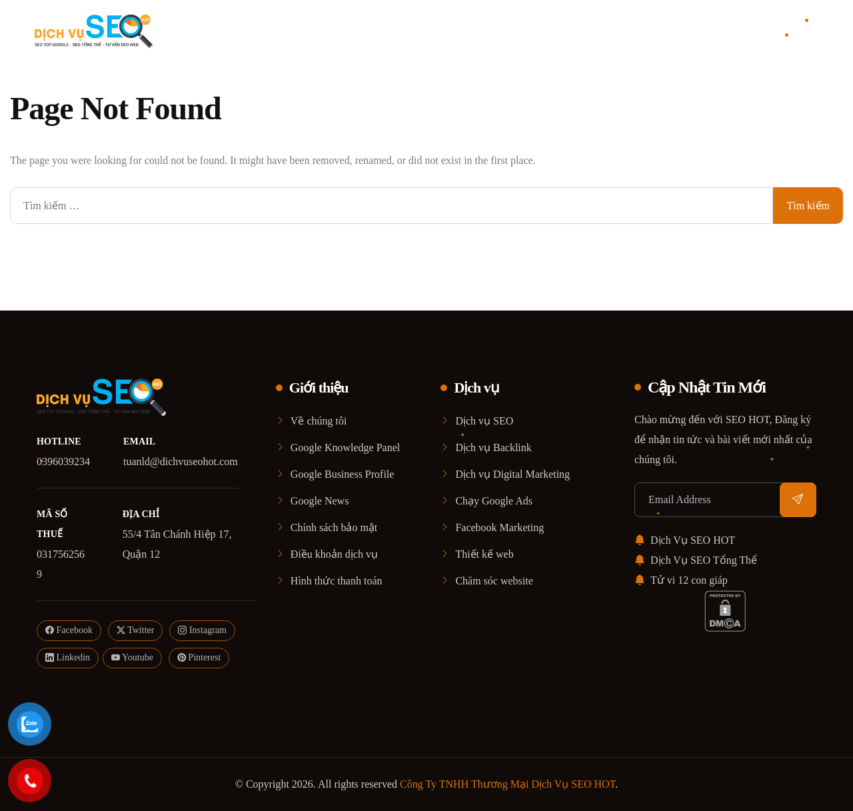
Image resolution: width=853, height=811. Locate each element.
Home (317, 30)
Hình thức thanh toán (337, 580)
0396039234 (63, 461)
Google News (320, 500)
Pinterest (199, 658)
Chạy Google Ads (493, 500)
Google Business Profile (343, 474)
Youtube (132, 658)
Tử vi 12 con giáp (681, 580)
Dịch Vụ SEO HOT (684, 540)
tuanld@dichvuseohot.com (180, 461)
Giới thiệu (355, 30)
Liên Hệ (532, 30)
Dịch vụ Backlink (493, 447)
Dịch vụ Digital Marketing (512, 474)
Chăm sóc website (493, 580)
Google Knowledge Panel (345, 447)
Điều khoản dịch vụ (334, 554)
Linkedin (67, 658)
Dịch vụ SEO (484, 420)
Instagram (202, 631)
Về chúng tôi (319, 420)
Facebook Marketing (499, 527)
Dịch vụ (410, 30)
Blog (500, 30)
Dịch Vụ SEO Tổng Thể (695, 560)
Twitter (135, 631)
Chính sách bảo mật (334, 527)
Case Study (464, 30)
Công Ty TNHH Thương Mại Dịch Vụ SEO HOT (507, 784)
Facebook (69, 631)
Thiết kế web (484, 554)
